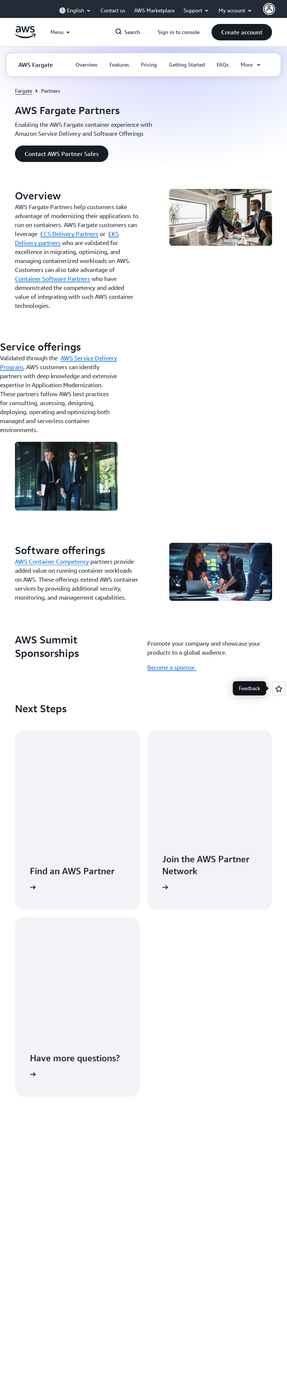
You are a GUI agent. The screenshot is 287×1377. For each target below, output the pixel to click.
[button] (242, 32)
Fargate (23, 91)
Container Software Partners (52, 278)
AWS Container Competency (52, 561)
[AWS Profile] (269, 9)
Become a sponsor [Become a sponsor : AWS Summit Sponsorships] (172, 667)
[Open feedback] (279, 688)
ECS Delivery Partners (69, 234)
